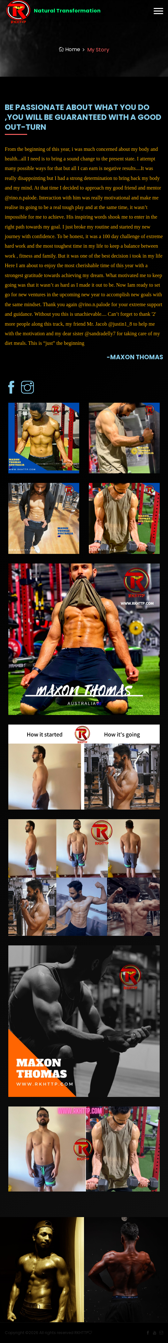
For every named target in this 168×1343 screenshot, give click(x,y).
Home (69, 49)
